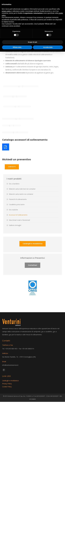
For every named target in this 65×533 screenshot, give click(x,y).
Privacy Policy (7, 384)
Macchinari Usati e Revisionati (19, 220)
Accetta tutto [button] (48, 47)
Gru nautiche (13, 210)
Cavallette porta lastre (17, 204)
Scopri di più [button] (32, 42)
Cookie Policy (7, 387)
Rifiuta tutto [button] (17, 47)
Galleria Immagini (15, 225)
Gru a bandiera (14, 184)
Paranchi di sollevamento (18, 199)
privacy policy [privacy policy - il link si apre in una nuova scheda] (6, 11)
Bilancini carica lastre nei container (21, 194)
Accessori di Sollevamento (18, 215)
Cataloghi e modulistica (10, 381)
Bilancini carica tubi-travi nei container (22, 189)
